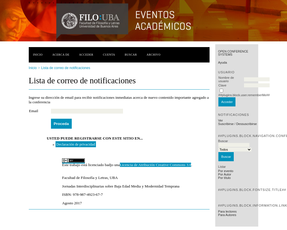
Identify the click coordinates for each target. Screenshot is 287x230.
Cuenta (109, 54)
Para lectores (227, 211)
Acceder (86, 54)
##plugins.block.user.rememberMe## (244, 95)
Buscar (131, 54)
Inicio (38, 54)
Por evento (225, 171)
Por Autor (224, 174)
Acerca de (60, 54)
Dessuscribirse (246, 124)
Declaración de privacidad (75, 144)
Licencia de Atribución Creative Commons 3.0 (155, 165)
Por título (224, 177)
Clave (222, 85)
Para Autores (227, 215)
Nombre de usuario (226, 79)
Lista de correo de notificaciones (65, 68)
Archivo (154, 54)
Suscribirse (225, 124)
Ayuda (222, 62)
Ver (220, 120)
